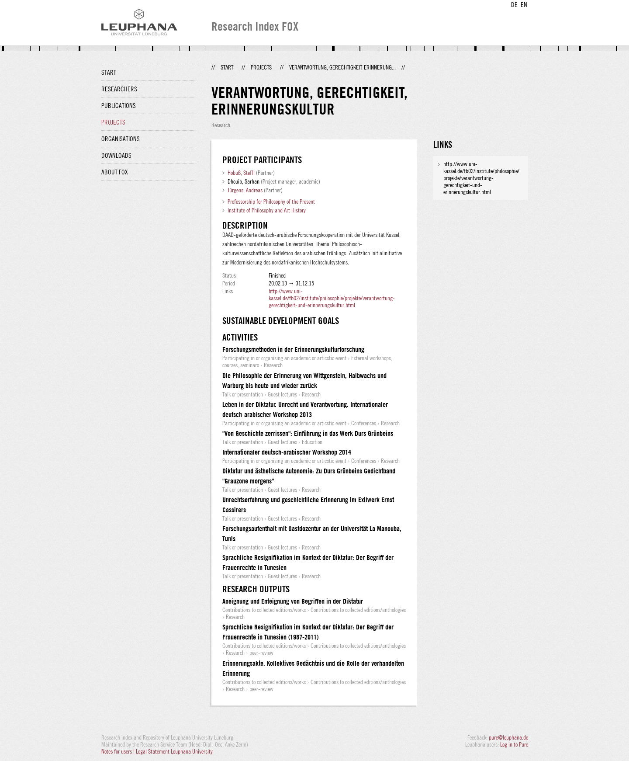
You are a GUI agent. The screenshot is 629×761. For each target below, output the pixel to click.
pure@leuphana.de (508, 737)
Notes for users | (118, 751)
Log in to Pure (514, 744)
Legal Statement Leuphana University (174, 751)
